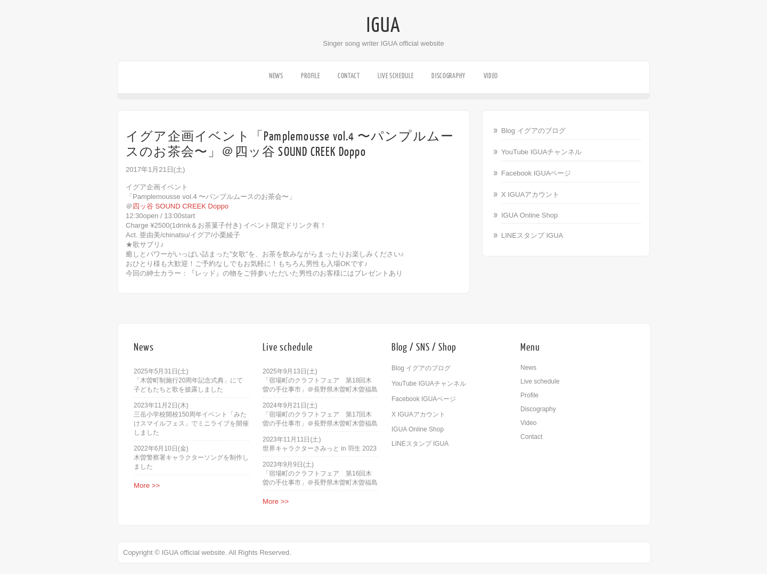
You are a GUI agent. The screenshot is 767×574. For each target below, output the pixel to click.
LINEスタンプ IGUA (532, 235)
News (276, 76)
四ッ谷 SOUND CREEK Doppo (181, 206)
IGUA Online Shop (529, 215)
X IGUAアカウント (530, 194)
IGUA (383, 25)
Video (491, 76)
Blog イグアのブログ (533, 131)
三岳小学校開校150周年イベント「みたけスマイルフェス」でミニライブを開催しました (191, 423)
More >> (147, 485)
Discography (448, 76)
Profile (310, 76)
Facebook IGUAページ (536, 173)
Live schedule (395, 76)
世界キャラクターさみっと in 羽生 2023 (320, 448)
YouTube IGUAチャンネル (541, 152)
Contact (349, 76)
